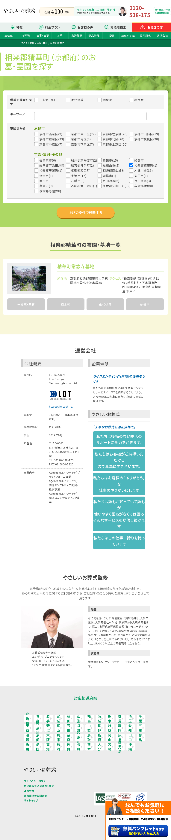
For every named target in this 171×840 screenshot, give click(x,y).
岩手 (48, 718)
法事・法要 (43, 35)
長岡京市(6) (47, 160)
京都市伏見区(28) (146, 139)
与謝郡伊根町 (143, 186)
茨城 (99, 718)
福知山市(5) (111, 165)
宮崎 (109, 746)
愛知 (130, 728)
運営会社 (162, 35)
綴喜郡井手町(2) (82, 165)
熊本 (89, 746)
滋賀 (27, 737)
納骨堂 (105, 100)
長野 (99, 728)
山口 (130, 737)
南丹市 (44, 181)
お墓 (60, 35)
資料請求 (145, 35)
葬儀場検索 (118, 27)
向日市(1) (141, 176)
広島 (120, 737)
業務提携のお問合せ (35, 795)
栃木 (109, 718)
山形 (79, 718)
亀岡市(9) (46, 186)
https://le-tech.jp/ (61, 406)
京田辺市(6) (111, 181)
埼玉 (130, 718)
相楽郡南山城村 (114, 170)
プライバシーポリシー (36, 781)
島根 (99, 737)
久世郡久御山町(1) (116, 186)
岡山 (109, 737)
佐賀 (68, 746)
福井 (79, 728)
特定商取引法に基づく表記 (39, 786)
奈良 (68, 737)
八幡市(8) (78, 181)
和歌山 (79, 737)
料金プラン (52, 27)
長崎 (79, 746)
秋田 (68, 718)
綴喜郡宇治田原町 (51, 165)
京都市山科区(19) (146, 134)
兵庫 (58, 737)
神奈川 (38, 728)
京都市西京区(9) (50, 134)
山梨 (89, 728)
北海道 (27, 718)
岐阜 (109, 728)
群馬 (120, 718)
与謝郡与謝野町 (50, 191)
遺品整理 (94, 35)
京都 (38, 737)
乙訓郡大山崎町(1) (84, 186)
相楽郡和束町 (80, 170)
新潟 (48, 728)
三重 (140, 728)
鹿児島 (120, 746)
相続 (111, 35)
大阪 (48, 737)
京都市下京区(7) (82, 144)
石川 (68, 728)
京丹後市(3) (142, 181)
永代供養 (75, 100)
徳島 (140, 737)
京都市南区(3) (81, 139)
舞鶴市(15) (110, 160)
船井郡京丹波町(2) (84, 160)
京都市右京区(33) (51, 139)
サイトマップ (31, 800)
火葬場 (26, 35)
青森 (38, 718)
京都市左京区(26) (115, 134)
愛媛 (38, 746)
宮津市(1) (46, 176)
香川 (27, 746)
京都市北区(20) (113, 139)
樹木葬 (136, 100)
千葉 (140, 718)
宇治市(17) (78, 176)
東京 (27, 728)
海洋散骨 (76, 35)
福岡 (58, 746)
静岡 (120, 728)
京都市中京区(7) (50, 144)
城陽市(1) (109, 176)
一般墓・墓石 (45, 100)
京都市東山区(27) (83, 134)
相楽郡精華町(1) (145, 165)
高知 (48, 746)
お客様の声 (85, 27)
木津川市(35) (143, 170)
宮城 (58, 718)
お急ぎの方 (155, 27)
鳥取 (89, 737)
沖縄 (130, 746)
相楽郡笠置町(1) (50, 170)
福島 (89, 718)
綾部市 (139, 160)
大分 (99, 746)
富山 (58, 728)
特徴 (19, 27)
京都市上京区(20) (115, 144)
